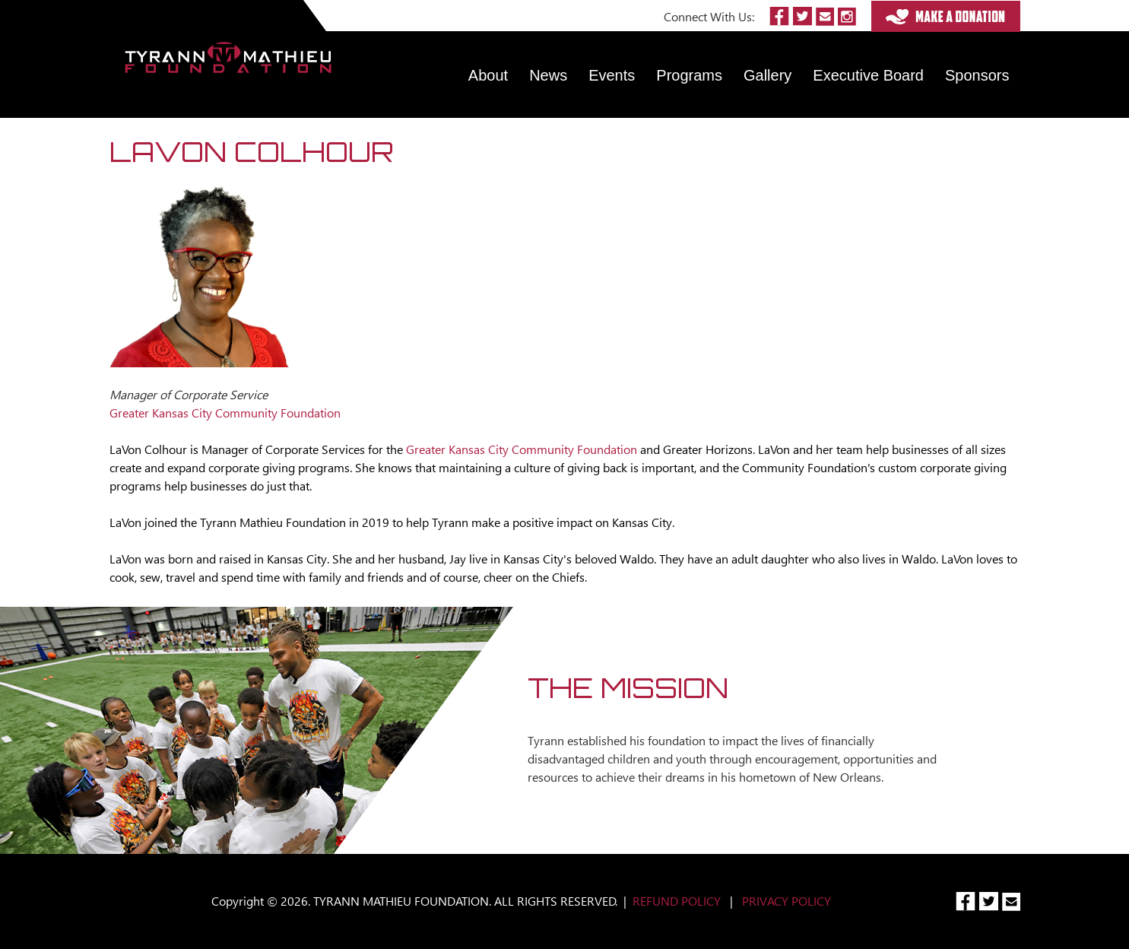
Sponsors (977, 75)
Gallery (767, 75)
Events (611, 75)
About (488, 75)
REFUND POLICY (677, 901)
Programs (689, 75)
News (548, 75)
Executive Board (868, 75)
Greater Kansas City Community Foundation (521, 449)
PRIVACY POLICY (786, 901)
